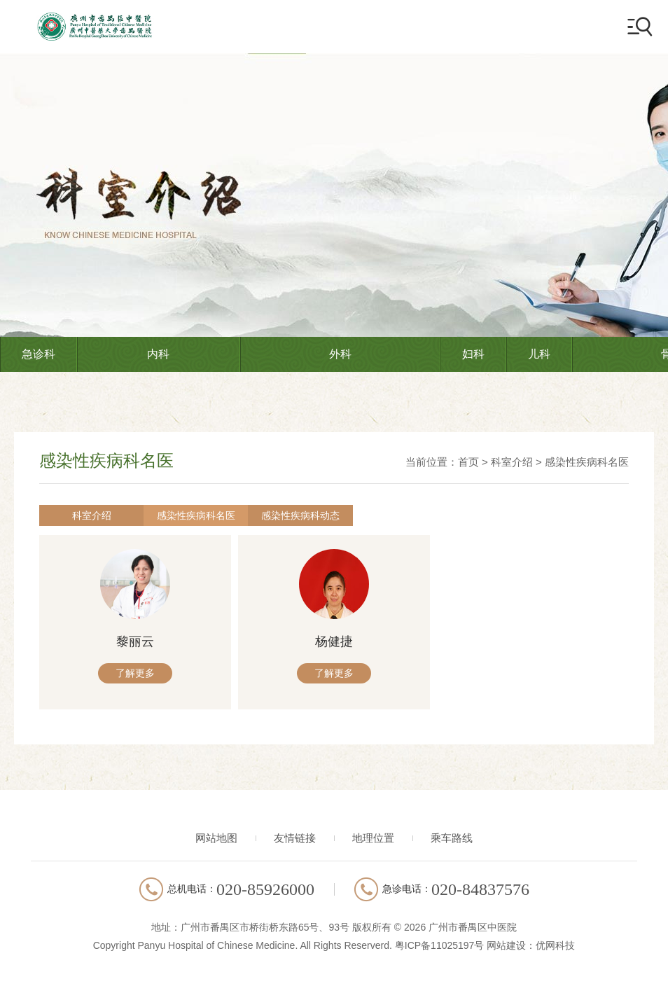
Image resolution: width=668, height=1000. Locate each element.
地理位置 (373, 841)
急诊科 (38, 354)
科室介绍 (512, 462)
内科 (158, 354)
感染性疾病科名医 (587, 462)
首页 (468, 462)
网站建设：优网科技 (531, 948)
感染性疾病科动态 (235, 515)
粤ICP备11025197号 (440, 948)
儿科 (539, 354)
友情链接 (295, 841)
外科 (340, 354)
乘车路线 (452, 841)
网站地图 (216, 841)
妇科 (473, 354)
